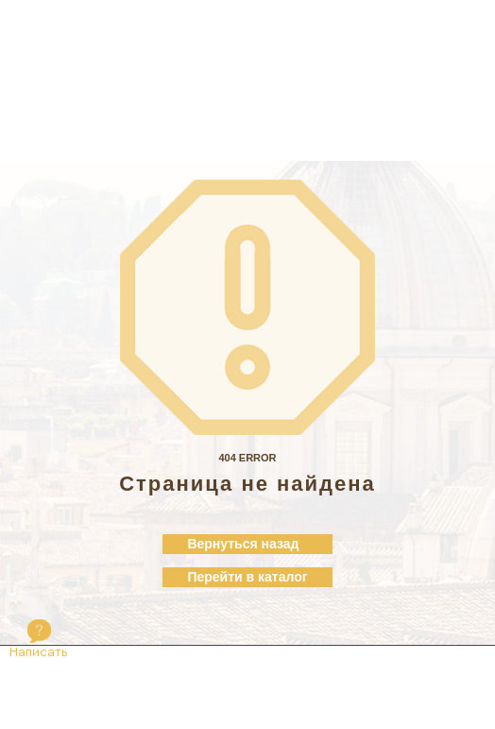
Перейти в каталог (247, 576)
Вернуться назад (243, 543)
